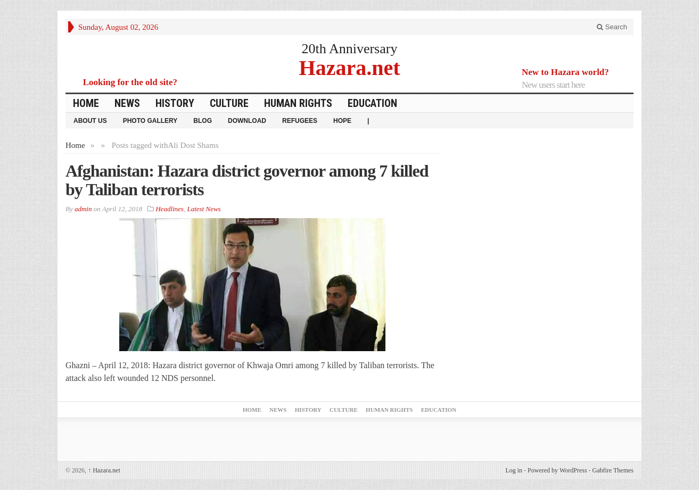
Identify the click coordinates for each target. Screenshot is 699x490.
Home (86, 103)
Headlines (169, 209)
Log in (513, 470)
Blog (202, 120)
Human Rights (298, 103)
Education (372, 103)
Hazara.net (349, 67)
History (174, 103)
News (127, 103)
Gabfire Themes (613, 470)
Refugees (299, 120)
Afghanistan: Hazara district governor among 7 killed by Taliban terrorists (247, 180)
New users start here (553, 85)
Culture (229, 103)
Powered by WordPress (557, 470)
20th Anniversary (350, 48)
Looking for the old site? (130, 82)
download (247, 120)
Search (612, 27)
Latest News (203, 209)
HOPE (342, 120)
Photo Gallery (150, 120)
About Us (90, 120)
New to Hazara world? (565, 72)
